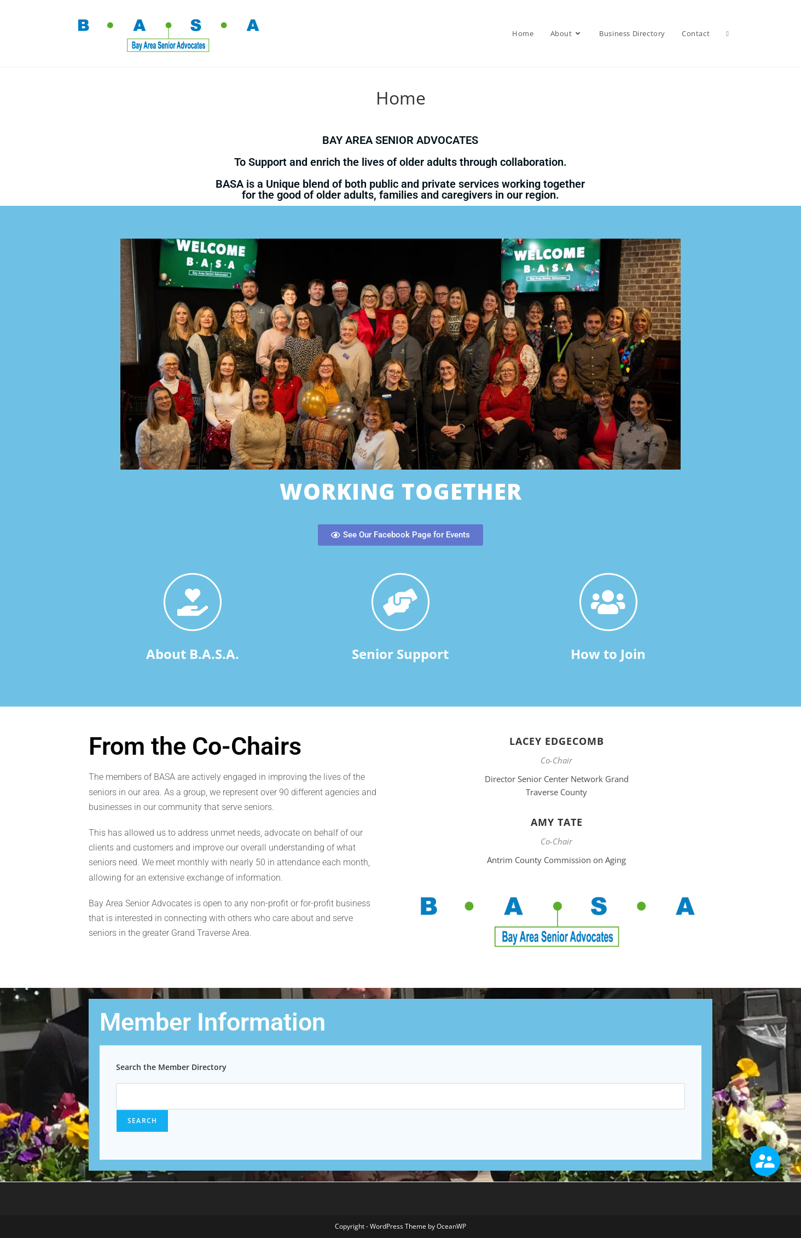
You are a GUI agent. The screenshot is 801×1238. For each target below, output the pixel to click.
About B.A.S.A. (192, 654)
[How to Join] (608, 602)
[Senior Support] (400, 602)
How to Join (608, 654)
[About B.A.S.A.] (193, 602)
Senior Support (400, 654)
